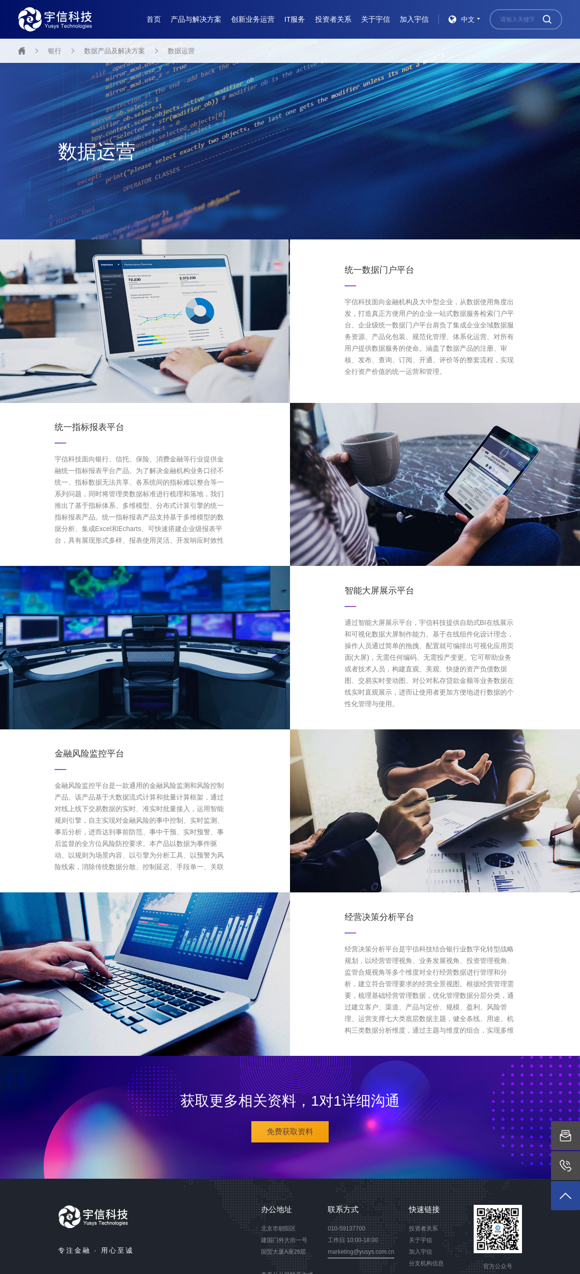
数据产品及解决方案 (114, 51)
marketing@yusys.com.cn (361, 1251)
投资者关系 (333, 19)
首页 (153, 19)
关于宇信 (375, 19)
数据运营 (181, 51)
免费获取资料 (290, 1131)
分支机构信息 (426, 1263)
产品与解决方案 (196, 19)
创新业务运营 (253, 19)
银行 (54, 51)
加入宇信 (414, 19)
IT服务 (294, 19)
